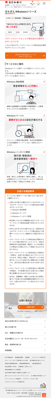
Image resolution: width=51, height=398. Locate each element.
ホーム (8, 7)
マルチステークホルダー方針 (30, 379)
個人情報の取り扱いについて (37, 360)
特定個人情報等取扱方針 (11, 363)
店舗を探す (31, 307)
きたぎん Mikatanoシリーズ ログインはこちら (25, 55)
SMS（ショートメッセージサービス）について (17, 375)
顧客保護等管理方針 (25, 363)
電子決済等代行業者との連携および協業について (17, 372)
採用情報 (8, 350)
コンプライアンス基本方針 (38, 357)
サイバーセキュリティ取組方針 (13, 379)
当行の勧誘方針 (9, 357)
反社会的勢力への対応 (10, 366)
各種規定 (27, 357)
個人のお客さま (10, 327)
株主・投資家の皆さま (13, 344)
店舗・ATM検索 (32, 4)
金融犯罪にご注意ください (25, 366)
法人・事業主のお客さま (16, 7)
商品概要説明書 (19, 357)
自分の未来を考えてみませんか (16, 321)
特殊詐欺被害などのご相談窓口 (13, 369)
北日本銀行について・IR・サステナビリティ (21, 338)
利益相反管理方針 (36, 363)
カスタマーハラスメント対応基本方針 (15, 382)
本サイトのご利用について (29, 390)
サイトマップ (41, 390)
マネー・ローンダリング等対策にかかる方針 (16, 360)
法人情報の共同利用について (38, 375)
